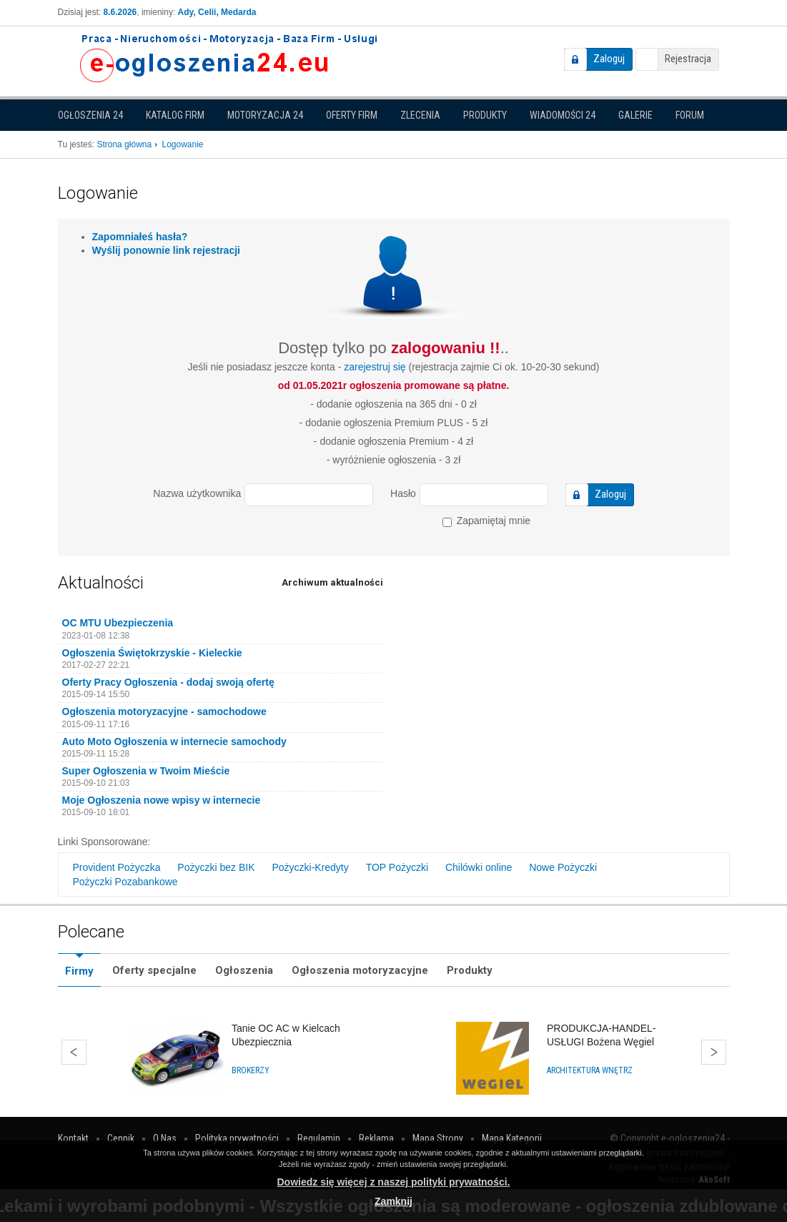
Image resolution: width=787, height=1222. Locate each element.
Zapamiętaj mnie (486, 521)
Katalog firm (175, 115)
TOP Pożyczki (397, 867)
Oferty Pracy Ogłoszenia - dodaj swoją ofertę (168, 682)
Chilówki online (478, 867)
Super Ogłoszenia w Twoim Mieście (146, 771)
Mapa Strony (437, 1138)
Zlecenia (420, 115)
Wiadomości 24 (562, 115)
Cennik (120, 1138)
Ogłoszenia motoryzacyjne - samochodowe (164, 711)
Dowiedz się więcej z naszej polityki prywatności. (393, 1182)
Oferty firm (351, 115)
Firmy (79, 971)
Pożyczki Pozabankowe (125, 881)
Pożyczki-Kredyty (310, 867)
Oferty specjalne (154, 970)
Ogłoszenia (244, 970)
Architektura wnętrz (590, 1070)
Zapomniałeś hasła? (140, 236)
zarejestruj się (374, 367)
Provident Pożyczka (117, 867)
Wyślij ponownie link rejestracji (166, 250)
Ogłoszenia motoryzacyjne (360, 970)
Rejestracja (688, 58)
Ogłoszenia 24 (90, 115)
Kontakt (73, 1138)
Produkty (485, 115)
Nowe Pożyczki (563, 867)
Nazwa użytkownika (197, 493)
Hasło (403, 493)
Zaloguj (609, 58)
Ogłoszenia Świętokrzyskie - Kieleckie (152, 653)
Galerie (635, 115)
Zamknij (393, 1201)
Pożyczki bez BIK (215, 867)
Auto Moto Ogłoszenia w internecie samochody (174, 741)
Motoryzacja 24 (265, 115)
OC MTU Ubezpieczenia (118, 623)
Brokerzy (250, 1070)
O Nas (165, 1138)
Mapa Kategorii (512, 1138)
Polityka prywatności (237, 1138)
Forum (689, 115)
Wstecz (73, 1052)
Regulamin (318, 1138)
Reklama (376, 1138)
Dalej (713, 1052)
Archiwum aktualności (332, 582)
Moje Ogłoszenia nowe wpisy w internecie (161, 800)
